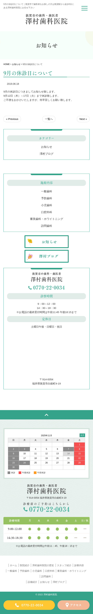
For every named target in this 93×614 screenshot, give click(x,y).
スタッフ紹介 (64, 565)
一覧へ (49, 118)
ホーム (13, 565)
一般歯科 (46, 191)
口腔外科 (46, 212)
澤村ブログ (46, 153)
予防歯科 (46, 198)
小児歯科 (46, 205)
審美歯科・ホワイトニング (46, 218)
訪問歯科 (46, 225)
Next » (83, 118)
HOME (6, 64)
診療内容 (79, 565)
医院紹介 (25, 565)
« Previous (12, 118)
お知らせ (16, 64)
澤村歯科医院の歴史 (43, 565)
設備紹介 (32, 582)
